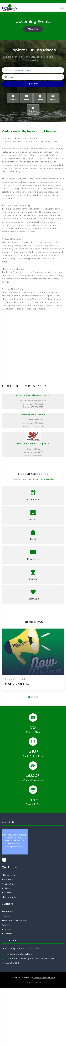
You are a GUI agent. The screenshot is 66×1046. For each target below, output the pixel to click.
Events (5, 916)
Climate (6, 925)
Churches (7, 893)
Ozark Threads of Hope (33, 414)
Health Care (8, 884)
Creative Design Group (44, 977)
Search (33, 84)
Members (7, 911)
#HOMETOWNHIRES (16, 684)
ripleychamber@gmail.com (19, 954)
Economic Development (14, 920)
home (38, 982)
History (6, 929)
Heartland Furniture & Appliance (33, 443)
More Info (33, 29)
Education (7, 879)
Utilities (6, 888)
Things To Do (9, 875)
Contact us (7, 934)
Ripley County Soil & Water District (33, 395)
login (29, 982)
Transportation (9, 897)
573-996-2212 (12, 963)
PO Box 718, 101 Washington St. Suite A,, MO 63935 (30, 958)
